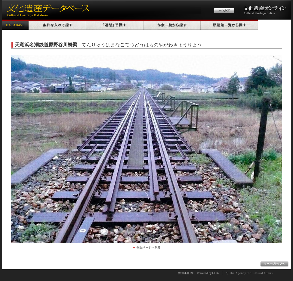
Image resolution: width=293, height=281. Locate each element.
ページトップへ (274, 264)
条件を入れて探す (57, 25)
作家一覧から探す (172, 25)
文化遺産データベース (47, 10)
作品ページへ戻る (149, 247)
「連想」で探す (114, 25)
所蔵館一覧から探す (229, 25)
